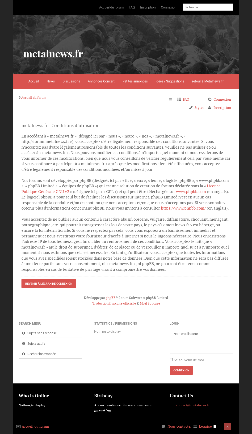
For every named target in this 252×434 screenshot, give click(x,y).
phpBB (111, 298)
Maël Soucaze (150, 303)
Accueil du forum (33, 97)
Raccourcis (172, 99)
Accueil (33, 81)
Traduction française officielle (114, 303)
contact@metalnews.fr (193, 405)
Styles (199, 107)
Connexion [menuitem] (222, 99)
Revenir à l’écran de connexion (48, 283)
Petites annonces (135, 81)
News (50, 81)
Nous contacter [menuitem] (180, 426)
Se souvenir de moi (189, 359)
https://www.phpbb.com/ (183, 208)
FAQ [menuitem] (186, 99)
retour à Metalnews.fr (208, 81)
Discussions (71, 81)
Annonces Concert (101, 81)
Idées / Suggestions (169, 81)
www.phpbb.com (191, 191)
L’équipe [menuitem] (205, 426)
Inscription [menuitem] (222, 107)
